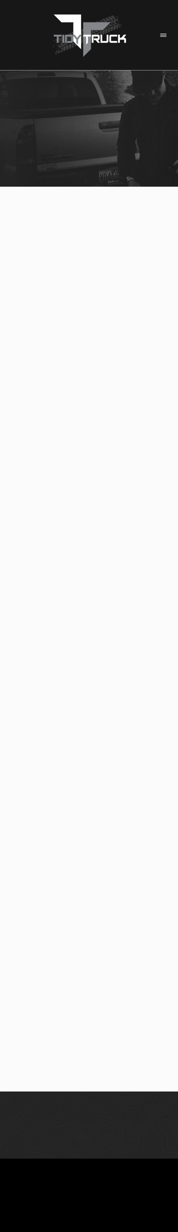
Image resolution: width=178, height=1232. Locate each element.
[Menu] (163, 35)
